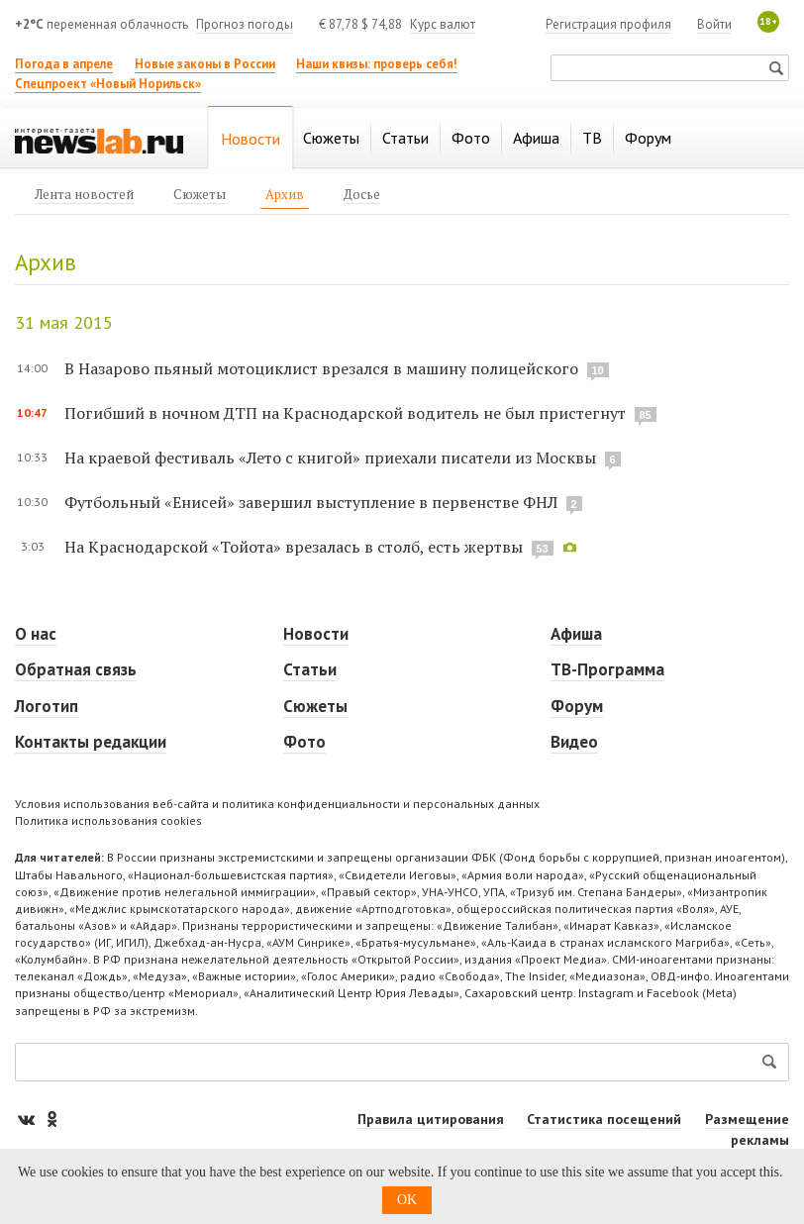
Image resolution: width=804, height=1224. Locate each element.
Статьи (310, 669)
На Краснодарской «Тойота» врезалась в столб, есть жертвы (293, 547)
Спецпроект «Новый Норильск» (108, 83)
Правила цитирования (430, 1119)
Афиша (576, 634)
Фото (304, 742)
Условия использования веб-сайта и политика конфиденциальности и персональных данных (277, 803)
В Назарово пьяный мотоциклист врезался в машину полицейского (321, 368)
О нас (35, 634)
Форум (577, 706)
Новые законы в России (205, 63)
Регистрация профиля (608, 24)
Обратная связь (76, 669)
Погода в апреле (64, 63)
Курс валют (442, 24)
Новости (316, 634)
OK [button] (407, 1199)
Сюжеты (315, 706)
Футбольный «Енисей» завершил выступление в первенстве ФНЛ (310, 502)
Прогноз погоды (244, 24)
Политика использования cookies (108, 820)
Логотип (46, 706)
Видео (574, 742)
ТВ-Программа (607, 669)
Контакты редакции (90, 742)
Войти (714, 24)
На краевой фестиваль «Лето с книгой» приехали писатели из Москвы (330, 457)
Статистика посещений (604, 1119)
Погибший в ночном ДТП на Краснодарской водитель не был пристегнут (345, 413)
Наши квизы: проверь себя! (376, 63)
